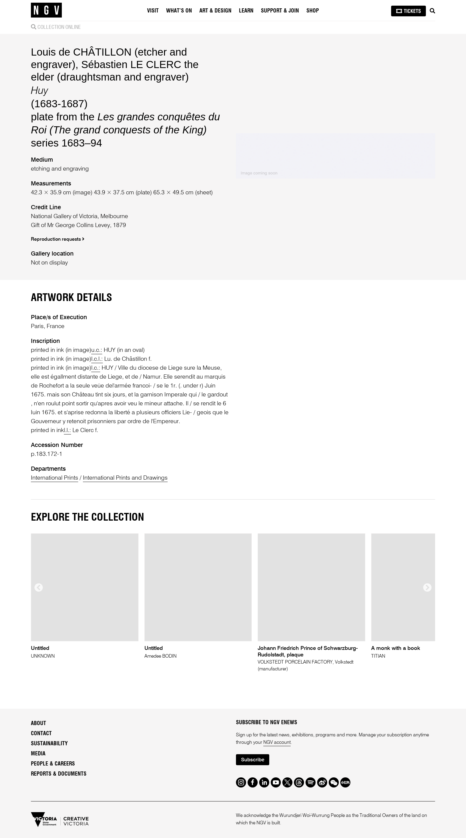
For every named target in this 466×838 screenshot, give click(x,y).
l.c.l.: (97, 359)
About (38, 723)
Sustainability (49, 743)
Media (38, 754)
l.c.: (95, 368)
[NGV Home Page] (46, 10)
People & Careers (53, 764)
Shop (312, 11)
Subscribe (252, 760)
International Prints (54, 478)
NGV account (277, 742)
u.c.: (96, 350)
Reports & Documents (58, 774)
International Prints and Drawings (125, 478)
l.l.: (67, 431)
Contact (41, 733)
